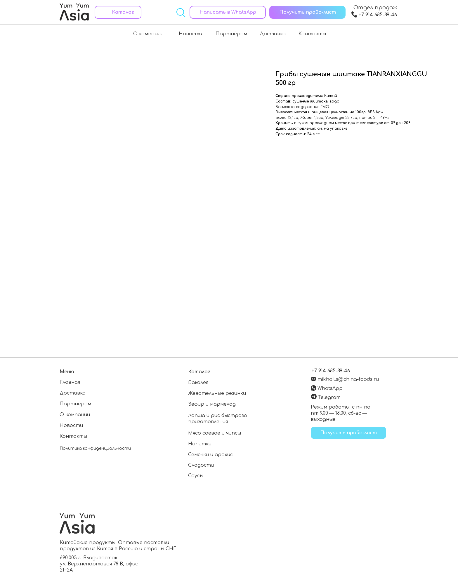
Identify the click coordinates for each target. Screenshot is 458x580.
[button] (307, 12)
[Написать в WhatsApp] (228, 12)
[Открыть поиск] (180, 12)
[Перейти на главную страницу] (74, 11)
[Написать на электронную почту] (346, 379)
